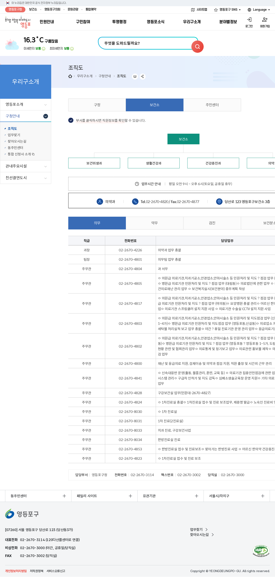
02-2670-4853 (130, 448)
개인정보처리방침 (16, 571)
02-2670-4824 (130, 402)
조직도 (121, 75)
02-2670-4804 (130, 268)
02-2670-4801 (130, 259)
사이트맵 (201, 9)
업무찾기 (196, 529)
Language (260, 9)
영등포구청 (15, 9)
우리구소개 (85, 75)
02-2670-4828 (130, 392)
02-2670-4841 (130, 378)
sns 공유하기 (143, 76)
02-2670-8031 (130, 420)
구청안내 (105, 75)
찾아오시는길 (199, 535)
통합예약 (91, 9)
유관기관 (149, 496)
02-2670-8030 (130, 411)
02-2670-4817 (130, 303)
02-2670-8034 (130, 439)
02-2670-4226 (130, 249)
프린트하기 (135, 76)
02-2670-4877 (188, 201)
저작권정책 (36, 571)
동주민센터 (19, 496)
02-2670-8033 (130, 430)
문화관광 (73, 9)
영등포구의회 (52, 9)
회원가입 (265, 26)
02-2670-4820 (157, 201)
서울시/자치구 (219, 496)
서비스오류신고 (56, 571)
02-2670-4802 (130, 346)
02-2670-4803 (130, 323)
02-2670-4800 (130, 363)
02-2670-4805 (130, 283)
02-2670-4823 (130, 458)
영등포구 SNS (228, 9)
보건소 (33, 9)
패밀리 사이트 (87, 496)
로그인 (249, 26)
